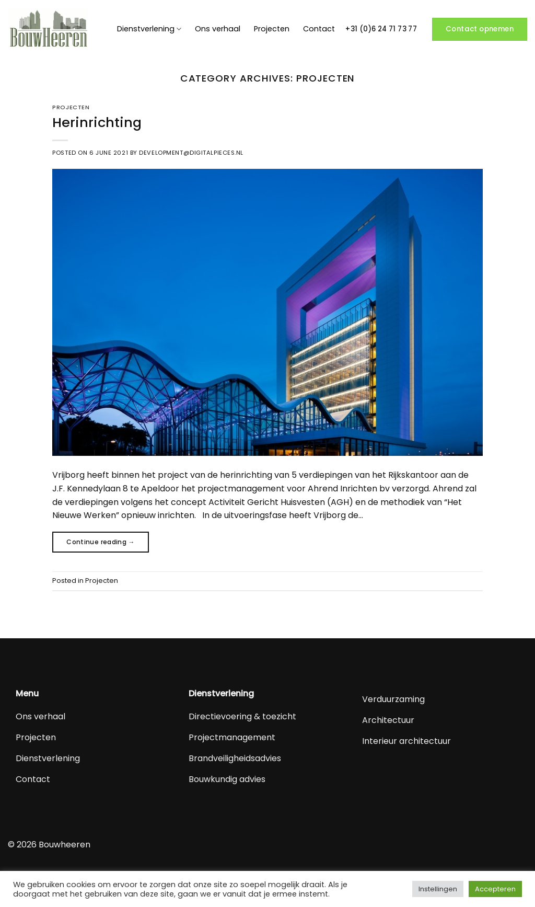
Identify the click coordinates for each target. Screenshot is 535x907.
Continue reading (100, 542)
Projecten (271, 29)
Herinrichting (97, 122)
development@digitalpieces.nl (191, 152)
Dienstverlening (149, 29)
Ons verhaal (217, 29)
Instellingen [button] (437, 889)
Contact (319, 29)
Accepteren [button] (495, 889)
